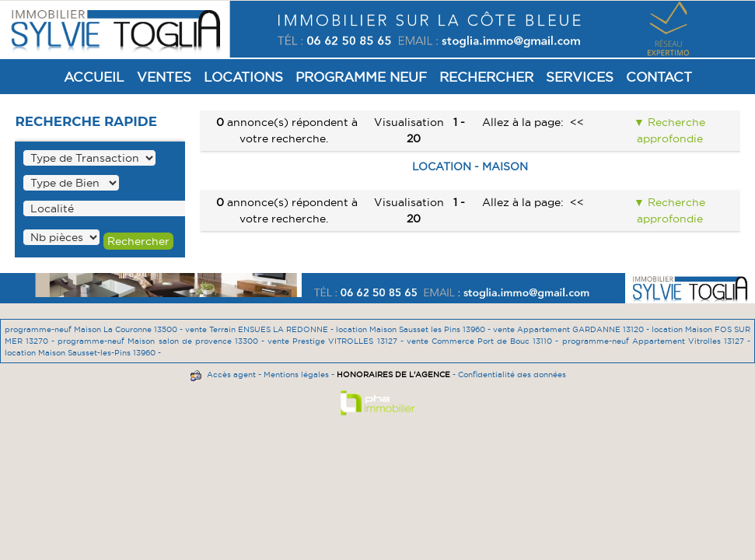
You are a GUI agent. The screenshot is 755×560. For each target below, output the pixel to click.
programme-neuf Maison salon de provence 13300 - (162, 341)
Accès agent (231, 374)
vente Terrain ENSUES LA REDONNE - (260, 329)
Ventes (164, 76)
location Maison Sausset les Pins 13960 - (414, 329)
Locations (243, 76)
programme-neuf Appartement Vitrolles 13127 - (656, 341)
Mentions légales (296, 374)
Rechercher (486, 76)
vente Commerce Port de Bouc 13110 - (484, 341)
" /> (61, 237)
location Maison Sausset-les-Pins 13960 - (83, 353)
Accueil (94, 76)
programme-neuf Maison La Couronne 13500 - (95, 329)
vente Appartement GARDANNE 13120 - (572, 329)
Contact (659, 76)
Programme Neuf (361, 76)
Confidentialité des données (512, 374)
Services (579, 76)
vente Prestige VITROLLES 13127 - (337, 341)
